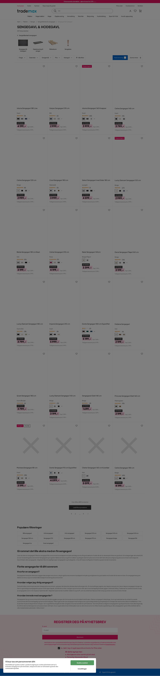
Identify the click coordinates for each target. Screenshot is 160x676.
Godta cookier (82, 663)
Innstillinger (82, 669)
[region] (49, 665)
